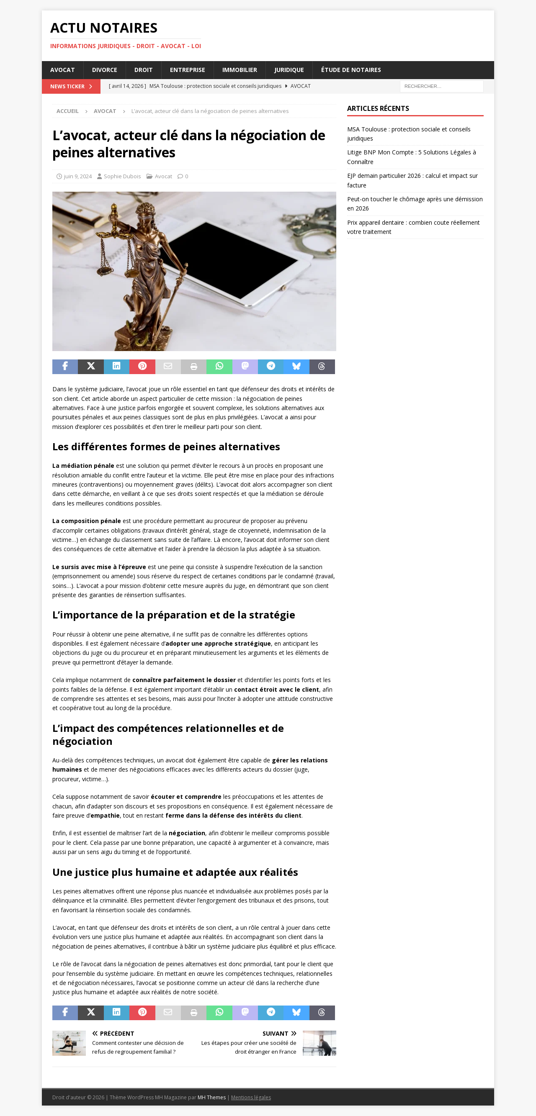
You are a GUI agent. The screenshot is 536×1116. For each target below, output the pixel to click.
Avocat (62, 70)
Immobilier (239, 70)
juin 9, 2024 (78, 176)
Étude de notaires (351, 70)
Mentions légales (251, 1097)
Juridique (289, 70)
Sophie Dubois (122, 176)
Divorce (104, 70)
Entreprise (187, 70)
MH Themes (212, 1097)
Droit (143, 70)
